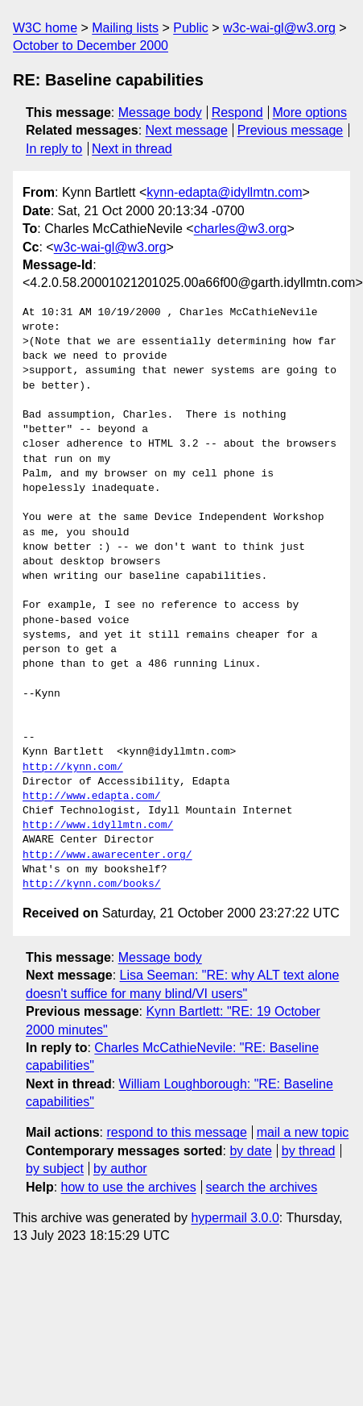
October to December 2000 (90, 45)
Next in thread (132, 149)
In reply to (54, 149)
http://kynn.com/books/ (92, 884)
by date (250, 1151)
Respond (237, 112)
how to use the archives (128, 1187)
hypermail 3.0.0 (234, 1218)
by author (120, 1168)
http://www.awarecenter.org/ (107, 855)
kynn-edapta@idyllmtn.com (224, 192)
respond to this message (176, 1132)
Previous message (290, 130)
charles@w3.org (240, 228)
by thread (309, 1151)
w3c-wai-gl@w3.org (279, 28)
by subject (55, 1168)
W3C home (45, 28)
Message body (160, 112)
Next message (187, 130)
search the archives (262, 1187)
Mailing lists (125, 28)
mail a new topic (303, 1132)
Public (190, 28)
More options (310, 112)
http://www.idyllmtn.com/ (98, 825)
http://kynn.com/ (73, 767)
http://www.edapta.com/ (92, 796)
